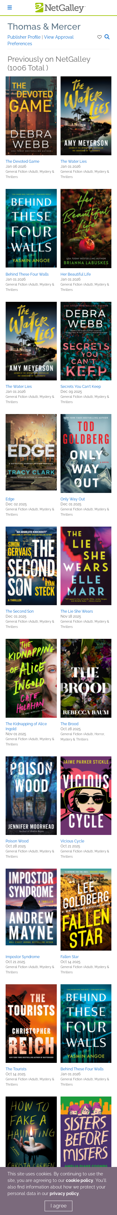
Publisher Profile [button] (24, 37)
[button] (100, 37)
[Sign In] (10, 8)
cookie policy (79, 1180)
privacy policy (64, 1193)
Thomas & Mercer (43, 27)
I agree (58, 1206)
